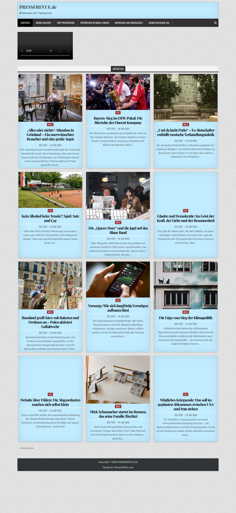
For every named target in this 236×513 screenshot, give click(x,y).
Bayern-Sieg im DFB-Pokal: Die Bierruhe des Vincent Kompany (118, 120)
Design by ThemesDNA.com (118, 467)
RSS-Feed (43, 145)
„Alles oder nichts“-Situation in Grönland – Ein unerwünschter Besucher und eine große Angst (50, 134)
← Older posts (26, 448)
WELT (50, 124)
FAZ (118, 112)
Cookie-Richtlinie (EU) (158, 23)
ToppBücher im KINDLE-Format (94, 23)
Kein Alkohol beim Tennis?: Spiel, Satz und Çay (50, 218)
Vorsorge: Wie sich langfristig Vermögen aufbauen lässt (118, 307)
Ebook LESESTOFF (43, 23)
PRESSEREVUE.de (38, 7)
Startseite (25, 23)
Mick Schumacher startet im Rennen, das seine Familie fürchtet (118, 414)
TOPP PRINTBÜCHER (65, 23)
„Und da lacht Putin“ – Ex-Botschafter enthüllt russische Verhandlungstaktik (185, 132)
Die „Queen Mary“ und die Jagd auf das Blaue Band (118, 230)
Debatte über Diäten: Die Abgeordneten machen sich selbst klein (50, 402)
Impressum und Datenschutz (129, 23)
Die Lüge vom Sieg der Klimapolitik (185, 317)
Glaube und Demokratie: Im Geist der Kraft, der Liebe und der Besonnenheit (185, 218)
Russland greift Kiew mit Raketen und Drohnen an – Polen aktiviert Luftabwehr (50, 322)
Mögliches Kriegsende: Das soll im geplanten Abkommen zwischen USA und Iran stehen (186, 404)
